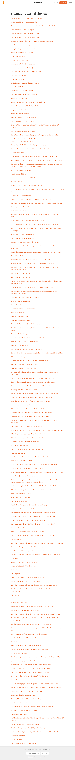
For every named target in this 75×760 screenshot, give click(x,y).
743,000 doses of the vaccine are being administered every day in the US (34, 156)
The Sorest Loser (16, 539)
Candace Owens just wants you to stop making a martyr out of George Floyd (35, 555)
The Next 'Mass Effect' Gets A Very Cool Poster (26, 72)
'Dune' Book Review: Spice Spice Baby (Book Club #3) (28, 102)
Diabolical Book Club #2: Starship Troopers (25, 297)
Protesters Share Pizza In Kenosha (22, 52)
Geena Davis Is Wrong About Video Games (25, 242)
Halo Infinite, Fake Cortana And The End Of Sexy (27, 426)
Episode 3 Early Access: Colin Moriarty (23, 368)
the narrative (15, 642)
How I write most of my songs (20, 45)
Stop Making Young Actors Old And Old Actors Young (29, 505)
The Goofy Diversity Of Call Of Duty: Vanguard (26, 37)
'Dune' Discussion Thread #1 (20, 114)
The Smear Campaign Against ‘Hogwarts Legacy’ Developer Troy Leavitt (34, 684)
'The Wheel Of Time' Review (20, 60)
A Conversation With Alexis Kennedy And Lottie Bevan (29, 409)
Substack (30, 757)
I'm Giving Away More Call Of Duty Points (25, 33)
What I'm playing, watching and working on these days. (29, 434)
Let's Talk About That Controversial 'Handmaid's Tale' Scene (31, 457)
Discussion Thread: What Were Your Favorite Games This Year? (32, 41)
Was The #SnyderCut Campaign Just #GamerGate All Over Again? (32, 606)
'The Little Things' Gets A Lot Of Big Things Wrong (28, 728)
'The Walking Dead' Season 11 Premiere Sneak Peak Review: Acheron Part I (36, 252)
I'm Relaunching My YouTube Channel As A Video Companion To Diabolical (36, 486)
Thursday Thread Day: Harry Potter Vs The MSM (27, 18)
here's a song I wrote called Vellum (22, 234)
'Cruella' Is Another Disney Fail (21, 461)
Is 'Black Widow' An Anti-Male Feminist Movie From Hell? (30, 361)
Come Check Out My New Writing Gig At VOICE (27, 691)
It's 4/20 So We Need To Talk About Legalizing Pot (27, 577)
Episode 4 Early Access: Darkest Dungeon (24, 341)
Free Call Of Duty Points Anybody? (22, 121)
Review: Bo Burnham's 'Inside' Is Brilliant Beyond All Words (30, 260)
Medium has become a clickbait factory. (24, 562)
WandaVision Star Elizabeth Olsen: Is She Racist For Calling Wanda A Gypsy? (36, 687)
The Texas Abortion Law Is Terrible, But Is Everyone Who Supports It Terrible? (37, 203)
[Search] (54, 2)
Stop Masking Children (18, 174)
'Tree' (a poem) (15, 574)
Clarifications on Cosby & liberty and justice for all (27, 338)
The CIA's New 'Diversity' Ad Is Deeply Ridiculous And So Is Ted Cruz (34, 535)
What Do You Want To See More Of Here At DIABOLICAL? (31, 672)
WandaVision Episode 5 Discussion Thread (25, 724)
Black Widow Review (18, 256)
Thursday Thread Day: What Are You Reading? (26, 699)
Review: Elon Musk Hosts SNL (21, 497)
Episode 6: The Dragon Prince (20, 301)
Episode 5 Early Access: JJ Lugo (21, 320)
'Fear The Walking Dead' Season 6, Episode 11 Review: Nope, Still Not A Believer (37, 543)
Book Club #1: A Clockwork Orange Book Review (27, 349)
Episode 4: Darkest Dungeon (20, 334)
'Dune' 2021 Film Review (19, 98)
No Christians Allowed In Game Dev (23, 91)
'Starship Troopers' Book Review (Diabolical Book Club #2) (30, 149)
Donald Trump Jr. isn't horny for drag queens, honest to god (30, 401)
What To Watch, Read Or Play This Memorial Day (27, 449)
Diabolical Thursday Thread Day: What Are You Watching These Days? (34, 732)
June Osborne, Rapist (18, 453)
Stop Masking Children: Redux (21, 170)
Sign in (70, 2)
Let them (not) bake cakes (19, 653)
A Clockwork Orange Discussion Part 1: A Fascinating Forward (31, 490)
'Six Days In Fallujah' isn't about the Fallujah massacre (29, 634)
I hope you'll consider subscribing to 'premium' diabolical (29, 649)
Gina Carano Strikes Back (19, 703)
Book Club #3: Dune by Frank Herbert (23, 131)
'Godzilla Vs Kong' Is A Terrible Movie (23, 566)
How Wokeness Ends (18, 56)
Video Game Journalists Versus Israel (23, 476)
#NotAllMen (15, 595)
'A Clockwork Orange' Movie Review (23, 309)
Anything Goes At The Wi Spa (21, 207)
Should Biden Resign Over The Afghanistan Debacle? (28, 221)
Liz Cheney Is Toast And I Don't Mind (23, 509)
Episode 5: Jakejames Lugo (19, 316)
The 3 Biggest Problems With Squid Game (24, 94)
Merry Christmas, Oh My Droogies (22, 30)
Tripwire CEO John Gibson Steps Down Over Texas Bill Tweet (31, 199)
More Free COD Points (18, 87)
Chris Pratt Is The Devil (19, 75)
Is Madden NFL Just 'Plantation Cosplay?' (24, 22)
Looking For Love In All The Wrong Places (25, 638)
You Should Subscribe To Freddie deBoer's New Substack (29, 676)
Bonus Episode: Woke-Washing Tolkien (24, 390)
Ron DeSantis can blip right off (21, 273)
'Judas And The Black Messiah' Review (23, 695)
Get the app (45, 753)
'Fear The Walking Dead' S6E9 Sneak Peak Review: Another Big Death (34, 585)
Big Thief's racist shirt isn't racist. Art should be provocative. (31, 624)
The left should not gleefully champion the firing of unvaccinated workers (35, 135)
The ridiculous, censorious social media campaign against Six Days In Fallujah (36, 657)
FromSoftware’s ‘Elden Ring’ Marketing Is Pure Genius (29, 551)
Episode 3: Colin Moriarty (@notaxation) (24, 364)
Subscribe (63, 2)
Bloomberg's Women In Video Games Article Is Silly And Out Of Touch (34, 26)
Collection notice (46, 749)
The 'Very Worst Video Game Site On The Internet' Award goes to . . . (33, 378)
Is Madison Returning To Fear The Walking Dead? (27, 468)
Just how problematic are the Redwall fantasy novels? (28, 581)
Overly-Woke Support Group (20, 305)
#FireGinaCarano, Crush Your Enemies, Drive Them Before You (32, 706)
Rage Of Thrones (16, 182)
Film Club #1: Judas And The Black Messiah (25, 710)
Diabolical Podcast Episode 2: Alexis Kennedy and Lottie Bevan (31, 413)
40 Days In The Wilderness (19, 445)
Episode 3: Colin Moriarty (19, 345)
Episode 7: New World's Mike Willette (23, 117)
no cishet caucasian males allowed (22, 405)
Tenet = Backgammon (18, 736)
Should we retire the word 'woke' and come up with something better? (33, 386)
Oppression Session (17, 79)
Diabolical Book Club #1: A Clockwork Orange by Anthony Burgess (33, 516)
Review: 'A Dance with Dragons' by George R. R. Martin (29, 185)
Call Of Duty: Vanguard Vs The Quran (23, 68)
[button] (32, 7)
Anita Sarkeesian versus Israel (21, 493)
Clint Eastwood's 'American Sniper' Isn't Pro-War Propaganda (31, 397)
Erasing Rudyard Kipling (19, 714)
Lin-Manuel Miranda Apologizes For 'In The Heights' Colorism (31, 416)
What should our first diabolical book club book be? (28, 532)
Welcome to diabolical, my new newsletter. (25, 743)
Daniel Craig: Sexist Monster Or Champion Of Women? (29, 145)
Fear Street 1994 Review (18, 211)
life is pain (14, 570)
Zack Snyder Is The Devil (19, 603)
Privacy (35, 749)
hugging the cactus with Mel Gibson (23, 110)
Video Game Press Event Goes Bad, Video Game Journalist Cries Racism (34, 393)
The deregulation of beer (19, 528)
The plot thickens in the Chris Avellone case (25, 324)
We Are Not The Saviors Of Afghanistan (24, 238)
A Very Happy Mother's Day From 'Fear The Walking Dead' (30, 520)
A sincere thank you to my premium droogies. (26, 610)
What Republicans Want (19, 501)
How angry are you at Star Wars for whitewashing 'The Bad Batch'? (33, 513)
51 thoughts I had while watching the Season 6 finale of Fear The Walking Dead (37, 430)
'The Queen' (15, 558)
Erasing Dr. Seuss (16, 680)
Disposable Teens (16, 739)
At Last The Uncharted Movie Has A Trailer (25, 106)
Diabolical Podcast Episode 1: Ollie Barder (25, 442)
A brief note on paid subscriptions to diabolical (26, 645)
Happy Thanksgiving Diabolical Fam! (23, 49)
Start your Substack (33, 753)
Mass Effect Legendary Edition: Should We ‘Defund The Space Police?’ (34, 464)
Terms (39, 749)
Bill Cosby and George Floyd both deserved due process (29, 357)
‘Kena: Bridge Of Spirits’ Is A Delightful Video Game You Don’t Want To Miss (36, 160)
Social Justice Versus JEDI (19, 153)
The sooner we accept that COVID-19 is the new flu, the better (31, 178)
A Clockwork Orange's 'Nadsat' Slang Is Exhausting (28, 438)
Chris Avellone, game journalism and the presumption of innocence (33, 382)
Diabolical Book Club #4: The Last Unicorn (25, 83)
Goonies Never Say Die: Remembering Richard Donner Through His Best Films (37, 353)
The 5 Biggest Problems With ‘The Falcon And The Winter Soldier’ (33, 524)
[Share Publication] (57, 2)
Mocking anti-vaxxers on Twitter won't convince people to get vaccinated (35, 224)
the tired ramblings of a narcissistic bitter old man (27, 547)
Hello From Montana (18, 312)
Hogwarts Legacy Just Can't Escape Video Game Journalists (30, 668)
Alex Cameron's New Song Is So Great (23, 64)
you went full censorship (19, 599)
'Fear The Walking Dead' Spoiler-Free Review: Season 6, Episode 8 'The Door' (36, 614)
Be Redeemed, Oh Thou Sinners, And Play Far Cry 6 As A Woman (32, 263)
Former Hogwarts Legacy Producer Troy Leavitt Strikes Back (31, 665)
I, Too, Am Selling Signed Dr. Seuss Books (24, 661)
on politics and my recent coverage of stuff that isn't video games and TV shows (37, 472)
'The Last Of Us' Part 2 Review (21, 195)
